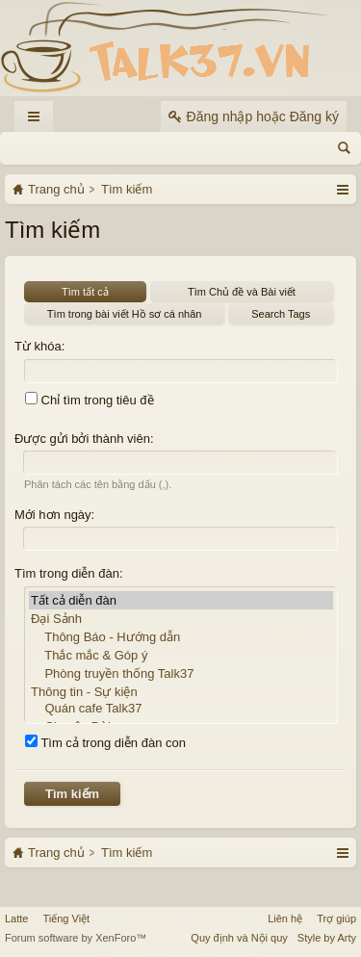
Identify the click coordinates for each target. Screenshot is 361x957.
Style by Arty (326, 938)
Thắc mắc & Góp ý (181, 655)
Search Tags (280, 314)
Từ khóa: (39, 346)
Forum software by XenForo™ (75, 938)
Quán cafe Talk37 (181, 709)
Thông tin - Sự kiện (181, 692)
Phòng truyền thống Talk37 (181, 673)
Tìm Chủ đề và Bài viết (242, 291)
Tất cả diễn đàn (181, 600)
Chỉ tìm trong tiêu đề (89, 400)
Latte (16, 918)
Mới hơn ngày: (54, 514)
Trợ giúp (336, 918)
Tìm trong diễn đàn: (68, 573)
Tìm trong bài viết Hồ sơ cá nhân (124, 314)
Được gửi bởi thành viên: (84, 438)
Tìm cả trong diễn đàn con (105, 743)
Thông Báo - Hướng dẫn (181, 637)
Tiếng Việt (66, 918)
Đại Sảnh (181, 618)
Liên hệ (285, 918)
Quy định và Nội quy (239, 938)
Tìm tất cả (85, 291)
